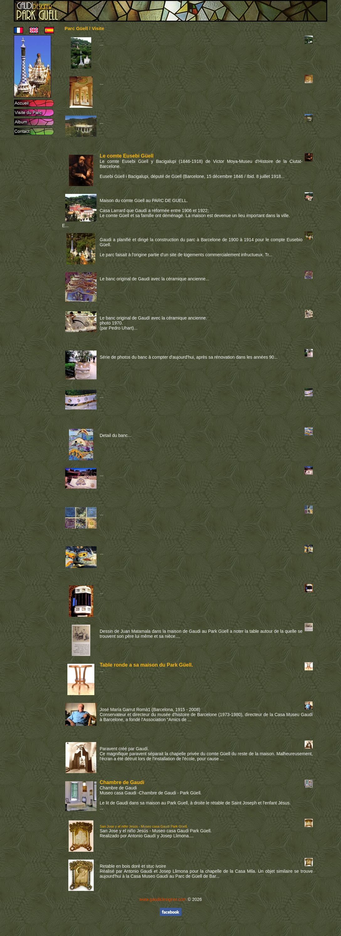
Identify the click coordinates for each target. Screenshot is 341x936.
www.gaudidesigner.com (162, 899)
